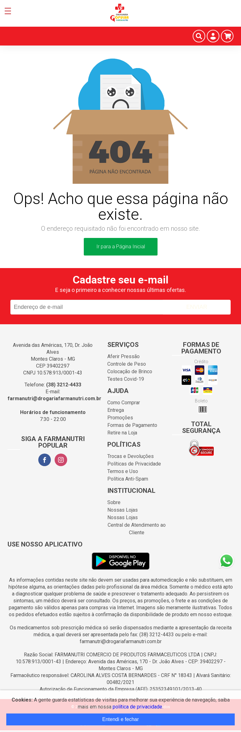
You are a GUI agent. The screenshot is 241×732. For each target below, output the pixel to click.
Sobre (113, 502)
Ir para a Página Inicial (120, 247)
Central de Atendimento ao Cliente (137, 529)
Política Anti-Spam (127, 479)
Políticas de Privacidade (134, 464)
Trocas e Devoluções (130, 456)
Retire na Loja (122, 433)
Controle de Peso (126, 364)
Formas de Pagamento (132, 425)
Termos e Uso (122, 471)
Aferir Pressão (123, 356)
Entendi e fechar (120, 719)
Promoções (120, 418)
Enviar (196, 307)
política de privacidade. (138, 707)
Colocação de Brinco (129, 371)
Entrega (115, 410)
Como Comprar (123, 403)
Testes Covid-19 (125, 379)
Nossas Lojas (122, 510)
